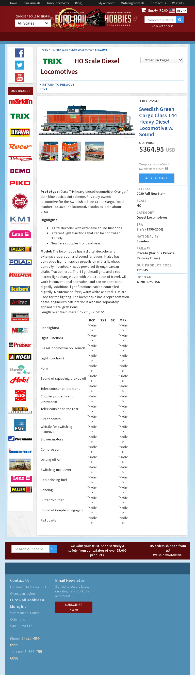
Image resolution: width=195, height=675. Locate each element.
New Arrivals (32, 3)
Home (44, 49)
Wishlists (178, 3)
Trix (53, 49)
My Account (107, 3)
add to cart (156, 178)
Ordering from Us (132, 3)
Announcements (57, 3)
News (13, 3)
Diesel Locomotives (81, 49)
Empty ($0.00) (158, 10)
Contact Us (158, 3)
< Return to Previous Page (57, 86)
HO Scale (62, 49)
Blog (78, 3)
